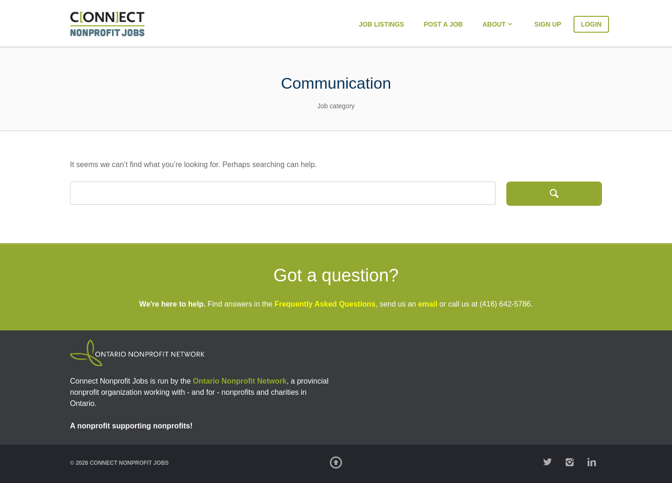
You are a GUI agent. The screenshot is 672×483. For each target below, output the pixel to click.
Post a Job (443, 24)
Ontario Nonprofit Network (240, 381)
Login (591, 24)
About (494, 24)
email (427, 304)
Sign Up (547, 24)
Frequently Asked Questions (324, 304)
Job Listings (381, 24)
